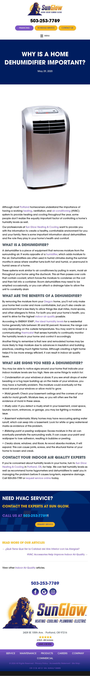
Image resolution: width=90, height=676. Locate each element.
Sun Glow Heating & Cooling (42, 227)
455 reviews (48, 640)
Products (47, 653)
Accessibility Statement (60, 663)
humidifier (51, 254)
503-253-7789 (45, 21)
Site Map (76, 663)
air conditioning (61, 211)
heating (27, 211)
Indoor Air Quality (25, 568)
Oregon (48, 302)
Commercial (45, 658)
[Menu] (45, 35)
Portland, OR (34, 467)
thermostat (28, 333)
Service (10, 653)
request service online (38, 478)
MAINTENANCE (28, 653)
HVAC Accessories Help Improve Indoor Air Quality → (57, 555)
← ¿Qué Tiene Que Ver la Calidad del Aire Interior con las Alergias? (40, 549)
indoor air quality (45, 317)
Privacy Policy (41, 663)
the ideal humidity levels (49, 322)
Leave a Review (45, 644)
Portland (24, 207)
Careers (62, 653)
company (78, 653)
